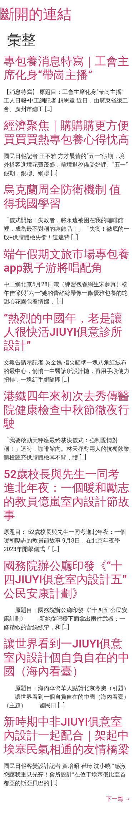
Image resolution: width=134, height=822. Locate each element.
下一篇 (118, 798)
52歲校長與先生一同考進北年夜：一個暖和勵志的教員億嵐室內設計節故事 (66, 494)
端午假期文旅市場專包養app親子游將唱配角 (66, 260)
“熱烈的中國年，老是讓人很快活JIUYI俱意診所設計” (63, 332)
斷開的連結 (35, 14)
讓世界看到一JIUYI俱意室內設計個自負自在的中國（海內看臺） (66, 657)
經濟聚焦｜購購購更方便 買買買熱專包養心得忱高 (66, 132)
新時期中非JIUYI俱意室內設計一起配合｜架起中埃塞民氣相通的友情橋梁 (66, 735)
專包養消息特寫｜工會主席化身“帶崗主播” (66, 68)
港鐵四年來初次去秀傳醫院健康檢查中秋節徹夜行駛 (66, 409)
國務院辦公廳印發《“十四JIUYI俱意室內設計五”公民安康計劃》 (65, 579)
